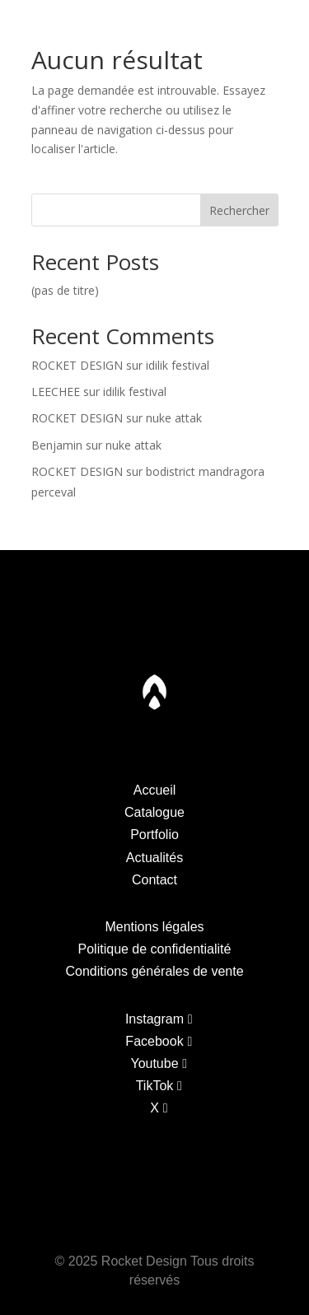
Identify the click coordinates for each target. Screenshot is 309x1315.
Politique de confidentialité (155, 949)
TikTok (155, 1086)
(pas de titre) (65, 290)
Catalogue (39, 24)
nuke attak (174, 418)
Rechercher (239, 210)
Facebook (154, 1041)
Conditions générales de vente (154, 971)
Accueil (154, 790)
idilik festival (177, 365)
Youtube (154, 1063)
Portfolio (102, 24)
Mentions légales (154, 927)
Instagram (154, 1019)
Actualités (154, 858)
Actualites (215, 24)
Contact (276, 24)
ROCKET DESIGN (77, 365)
